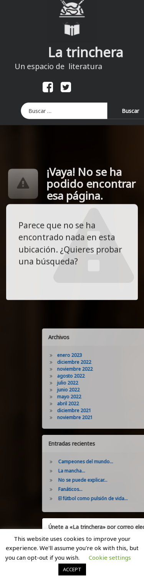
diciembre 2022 (102, 362)
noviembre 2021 (103, 417)
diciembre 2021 (102, 410)
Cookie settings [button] (110, 557)
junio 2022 (96, 389)
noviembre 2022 (103, 369)
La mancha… (99, 471)
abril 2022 (96, 403)
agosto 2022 (99, 376)
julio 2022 (95, 383)
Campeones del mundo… (113, 461)
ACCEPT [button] (72, 569)
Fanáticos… (98, 489)
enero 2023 (97, 355)
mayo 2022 (97, 396)
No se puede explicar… (111, 480)
